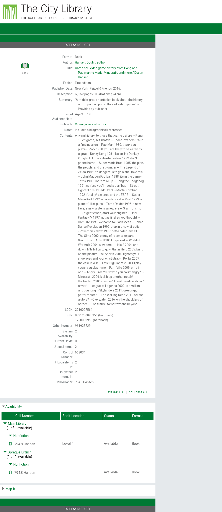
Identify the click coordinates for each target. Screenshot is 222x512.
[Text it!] (10, 444)
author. (90, 62)
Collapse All (138, 392)
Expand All (116, 392)
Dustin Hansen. (109, 72)
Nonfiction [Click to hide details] (19, 436)
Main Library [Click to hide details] (14, 424)
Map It (10, 489)
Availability (13, 406)
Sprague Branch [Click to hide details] (17, 452)
